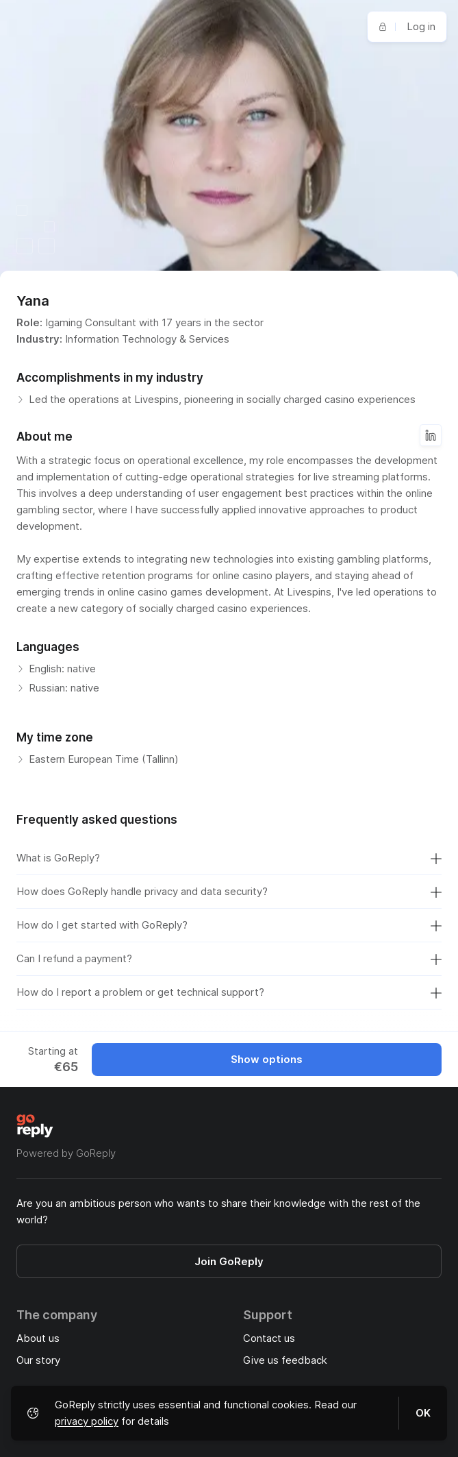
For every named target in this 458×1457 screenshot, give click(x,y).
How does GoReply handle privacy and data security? (229, 891)
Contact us (269, 1338)
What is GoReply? (229, 858)
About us (38, 1338)
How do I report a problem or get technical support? (229, 992)
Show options (267, 1059)
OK (423, 1412)
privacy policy (86, 1421)
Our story (38, 1360)
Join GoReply (229, 1261)
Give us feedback (285, 1360)
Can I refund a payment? (229, 959)
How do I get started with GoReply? (229, 925)
